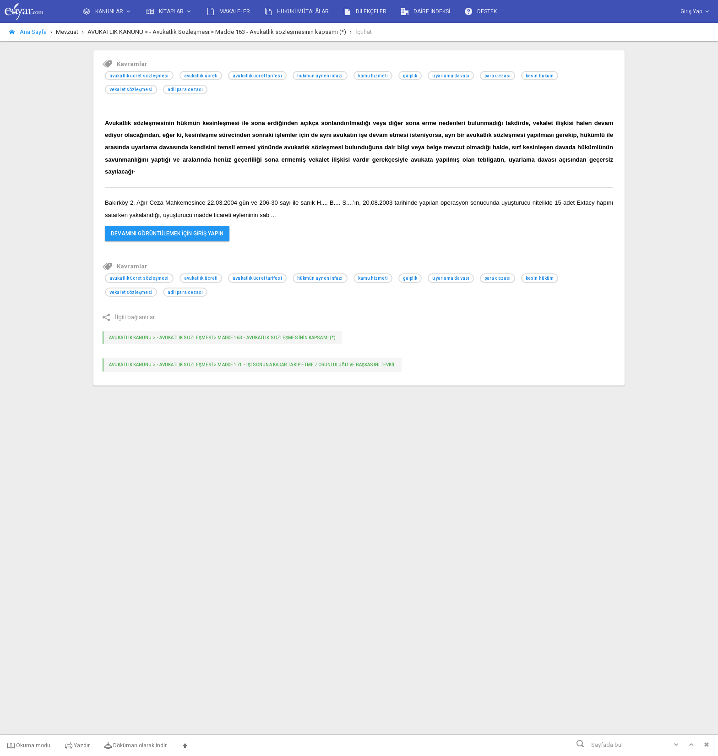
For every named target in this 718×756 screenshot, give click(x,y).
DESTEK (481, 11)
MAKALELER (228, 11)
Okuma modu (28, 745)
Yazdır (77, 745)
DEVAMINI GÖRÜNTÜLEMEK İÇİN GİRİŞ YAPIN (167, 233)
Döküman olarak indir (135, 745)
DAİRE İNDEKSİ (425, 11)
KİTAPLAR (169, 12)
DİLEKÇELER (364, 11)
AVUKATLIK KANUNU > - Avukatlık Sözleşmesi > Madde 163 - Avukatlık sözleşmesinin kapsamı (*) (222, 337)
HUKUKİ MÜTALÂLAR (297, 11)
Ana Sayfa (28, 31)
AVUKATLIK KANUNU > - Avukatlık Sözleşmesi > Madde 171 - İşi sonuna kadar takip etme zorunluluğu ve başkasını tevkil (252, 364)
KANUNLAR (107, 12)
